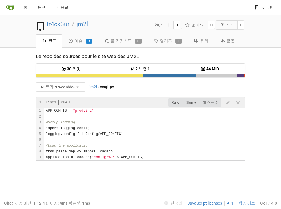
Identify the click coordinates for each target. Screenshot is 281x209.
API (230, 203)
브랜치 (140, 68)
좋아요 (194, 25)
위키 (201, 41)
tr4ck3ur (58, 24)
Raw (175, 102)
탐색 (42, 7)
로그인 (264, 7)
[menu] (172, 203)
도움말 (62, 7)
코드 (49, 41)
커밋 (70, 68)
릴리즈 (168, 41)
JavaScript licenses (205, 203)
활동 (228, 41)
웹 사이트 (246, 203)
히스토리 (210, 102)
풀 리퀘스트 (123, 41)
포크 (227, 24)
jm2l (82, 24)
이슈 (80, 41)
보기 (162, 25)
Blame (190, 102)
